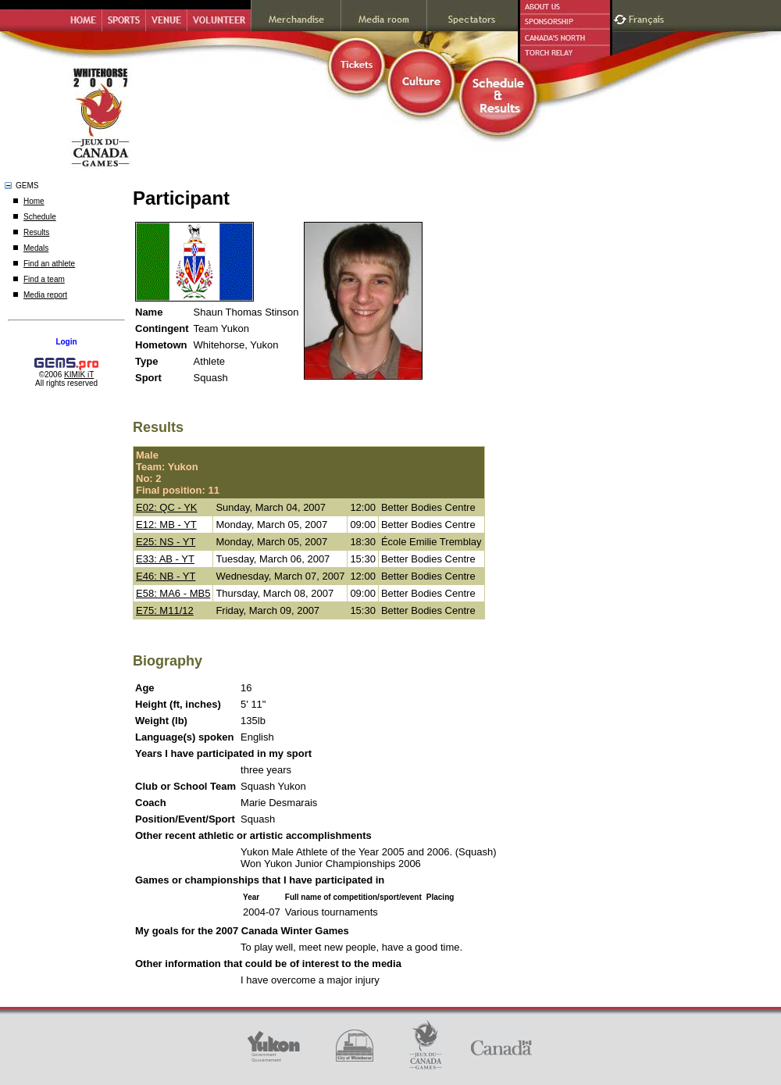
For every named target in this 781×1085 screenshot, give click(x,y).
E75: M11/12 (165, 610)
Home (34, 201)
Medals (35, 248)
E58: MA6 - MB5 (173, 593)
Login (66, 341)
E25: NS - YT (165, 542)
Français (648, 17)
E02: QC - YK (167, 507)
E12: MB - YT (166, 524)
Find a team (44, 279)
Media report (45, 295)
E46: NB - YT (165, 576)
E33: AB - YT (165, 559)
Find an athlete (49, 263)
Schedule (39, 216)
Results (36, 232)
